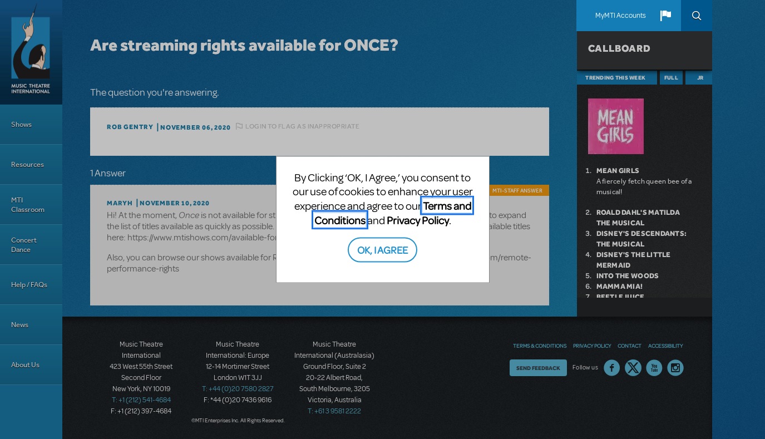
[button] (665, 15)
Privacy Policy (418, 219)
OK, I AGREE (382, 249)
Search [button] (696, 15)
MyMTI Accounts (620, 15)
